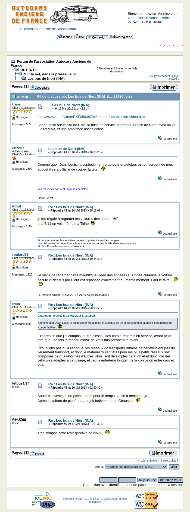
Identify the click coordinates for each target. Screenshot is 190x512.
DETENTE (28, 70)
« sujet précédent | (160, 76)
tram (16, 104)
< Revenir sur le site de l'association (48, 29)
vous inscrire (159, 18)
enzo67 (18, 148)
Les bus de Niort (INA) (46, 78)
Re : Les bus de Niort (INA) (70, 207)
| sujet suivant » (174, 78)
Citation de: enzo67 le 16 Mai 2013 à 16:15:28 (66, 315)
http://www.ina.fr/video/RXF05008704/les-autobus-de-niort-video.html (91, 117)
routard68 (20, 254)
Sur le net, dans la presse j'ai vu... (52, 74)
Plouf (16, 206)
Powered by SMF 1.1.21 (77, 498)
